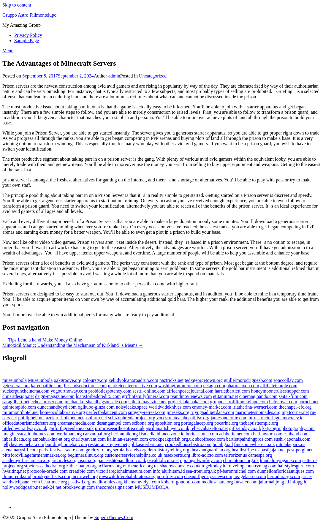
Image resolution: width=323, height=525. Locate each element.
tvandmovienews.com (191, 396)
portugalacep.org (197, 423)
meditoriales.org (107, 481)
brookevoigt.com (79, 487)
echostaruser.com (47, 401)
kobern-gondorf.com (180, 481)
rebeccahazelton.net (209, 428)
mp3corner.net (295, 412)
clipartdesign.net (18, 396)
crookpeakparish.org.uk (171, 439)
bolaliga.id (223, 444)
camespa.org (260, 455)
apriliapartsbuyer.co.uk (167, 428)
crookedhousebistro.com (188, 444)
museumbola (14, 380)
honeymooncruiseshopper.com (280, 390)
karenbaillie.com (47, 385)
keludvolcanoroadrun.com (133, 380)
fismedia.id (149, 433)
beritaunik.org (124, 433)
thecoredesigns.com (115, 487)
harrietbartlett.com (232, 390)
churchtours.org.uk (241, 460)
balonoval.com (283, 401)
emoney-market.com (211, 406)
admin (114, 75)
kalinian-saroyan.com (127, 439)
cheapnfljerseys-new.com (208, 476)
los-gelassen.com (249, 476)
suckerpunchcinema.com (26, 390)
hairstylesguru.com (296, 465)
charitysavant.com (88, 439)
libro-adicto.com (207, 455)
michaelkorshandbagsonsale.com (96, 401)
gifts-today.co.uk (245, 428)
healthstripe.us (245, 449)
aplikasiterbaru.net (146, 444)
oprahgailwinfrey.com (201, 460)
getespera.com (16, 385)
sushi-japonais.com (292, 439)
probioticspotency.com (110, 390)
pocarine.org (226, 423)
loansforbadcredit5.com (98, 396)
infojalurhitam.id (169, 471)
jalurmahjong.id (274, 481)
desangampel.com (114, 423)
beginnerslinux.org (85, 455)
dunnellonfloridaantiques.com (285, 471)
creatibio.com (82, 471)
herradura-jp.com (283, 476)
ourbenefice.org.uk (141, 465)
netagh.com (214, 385)
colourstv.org (95, 380)
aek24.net (52, 487)
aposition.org (167, 423)
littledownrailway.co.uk (24, 428)
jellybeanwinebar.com (23, 444)
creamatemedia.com (76, 423)
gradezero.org (99, 449)
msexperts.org (177, 455)
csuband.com (296, 433)
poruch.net (308, 401)
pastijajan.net (273, 449)
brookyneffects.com (51, 476)
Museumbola (40, 380)
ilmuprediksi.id (16, 476)
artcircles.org (64, 460)
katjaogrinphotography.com (288, 428)
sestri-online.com (149, 390)
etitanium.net (225, 396)
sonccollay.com (288, 380)
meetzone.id (173, 433)
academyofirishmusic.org (26, 460)
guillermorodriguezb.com (248, 380)
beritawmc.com (267, 433)
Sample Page (26, 40)
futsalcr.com (246, 481)
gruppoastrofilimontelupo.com (239, 401)
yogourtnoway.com (69, 390)
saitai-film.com (293, 396)
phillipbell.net (31, 417)
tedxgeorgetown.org (204, 380)
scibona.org (143, 423)
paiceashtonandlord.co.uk (122, 460)
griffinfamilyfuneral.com (145, 396)
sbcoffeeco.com (210, 439)
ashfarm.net (96, 417)
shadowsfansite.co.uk (180, 465)
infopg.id (298, 481)
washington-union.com (180, 385)
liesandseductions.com (85, 385)
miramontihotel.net (20, 412)
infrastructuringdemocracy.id (275, 417)
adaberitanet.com (235, 433)
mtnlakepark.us (290, 444)
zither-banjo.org (81, 465)
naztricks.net (171, 380)
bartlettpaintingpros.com (249, 439)
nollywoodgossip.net (22, 487)
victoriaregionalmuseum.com (123, 471)
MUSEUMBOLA (152, 487)
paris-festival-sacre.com (61, 449)
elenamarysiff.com (20, 449)
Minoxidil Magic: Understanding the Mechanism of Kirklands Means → (72, 345)
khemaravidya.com (142, 481)
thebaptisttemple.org (258, 423)
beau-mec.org (54, 481)
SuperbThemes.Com (113, 517)
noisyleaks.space (132, 406)
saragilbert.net (15, 401)
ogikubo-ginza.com (96, 406)
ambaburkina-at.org (51, 439)
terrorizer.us (235, 455)
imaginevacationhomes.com (29, 433)
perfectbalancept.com (106, 412)
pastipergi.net (299, 449)
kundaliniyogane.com (280, 460)
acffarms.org (110, 465)
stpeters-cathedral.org (44, 465)
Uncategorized (153, 75)
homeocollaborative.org (62, 412)
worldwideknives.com (170, 406)
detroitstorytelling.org (168, 449)
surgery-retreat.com (146, 412)
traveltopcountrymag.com (251, 465)
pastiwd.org (79, 481)
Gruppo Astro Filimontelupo (29, 15)
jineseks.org (178, 412)
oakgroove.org (67, 380)
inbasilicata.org (16, 439)
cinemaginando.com (258, 396)
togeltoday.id (214, 465)
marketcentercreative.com (132, 385)
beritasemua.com (202, 433)
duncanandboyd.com (57, 406)
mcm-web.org (85, 476)
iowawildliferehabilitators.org (127, 476)
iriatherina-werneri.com (254, 406)
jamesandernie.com (228, 417)
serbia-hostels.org (130, 449)
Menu (7, 50)
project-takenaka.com (188, 401)
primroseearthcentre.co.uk (120, 428)
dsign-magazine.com (55, 396)
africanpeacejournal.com (190, 390)
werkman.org (69, 433)
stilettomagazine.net (148, 401)
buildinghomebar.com (66, 444)
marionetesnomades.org (258, 412)
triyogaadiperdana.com (212, 412)
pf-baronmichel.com (236, 471)
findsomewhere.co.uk (254, 444)
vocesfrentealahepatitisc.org (183, 417)
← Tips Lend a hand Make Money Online (42, 339)
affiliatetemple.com (278, 385)
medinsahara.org (217, 481)
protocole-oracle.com (47, 471)
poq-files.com (170, 476)
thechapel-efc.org (294, 406)
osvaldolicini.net (163, 460)
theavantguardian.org (210, 449)
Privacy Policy (28, 35)
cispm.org (87, 460)
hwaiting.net (14, 471)
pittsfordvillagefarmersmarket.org (34, 455)
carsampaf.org (96, 433)
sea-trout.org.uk (201, 471)
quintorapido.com (19, 406)
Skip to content (16, 4)
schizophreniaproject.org (131, 417)
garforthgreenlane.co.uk (71, 428)
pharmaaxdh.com (242, 385)
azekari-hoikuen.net (65, 417)
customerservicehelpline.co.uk (133, 455)
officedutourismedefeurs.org (29, 423)
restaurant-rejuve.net (107, 444)
